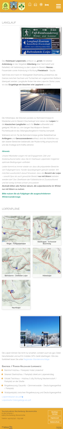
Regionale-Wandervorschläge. (37, 359)
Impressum (55, 418)
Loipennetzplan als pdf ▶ (12, 397)
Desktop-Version (54, 413)
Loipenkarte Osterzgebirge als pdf (16, 400)
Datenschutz (54, 422)
